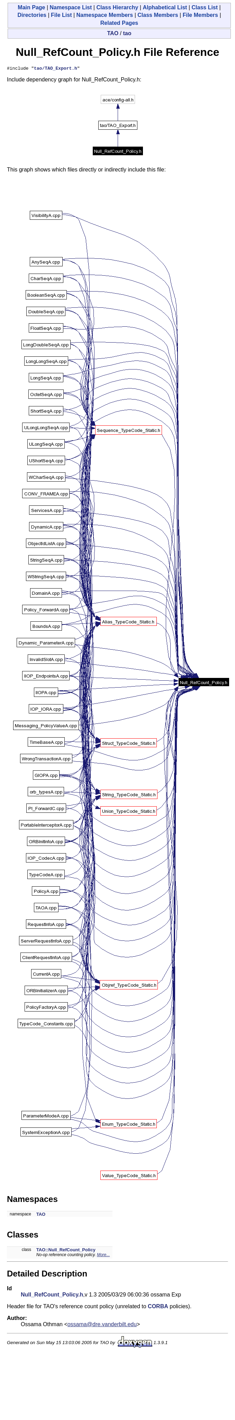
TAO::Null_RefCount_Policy (66, 1250)
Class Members (157, 15)
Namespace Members (104, 15)
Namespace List (71, 7)
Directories (31, 15)
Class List (204, 7)
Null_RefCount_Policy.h (52, 1296)
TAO (113, 33)
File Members (200, 15)
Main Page (31, 7)
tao (127, 33)
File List (61, 15)
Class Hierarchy (117, 7)
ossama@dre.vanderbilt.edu (102, 1325)
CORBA (158, 1307)
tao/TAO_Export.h (55, 69)
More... (103, 1255)
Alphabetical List (165, 7)
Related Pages (119, 23)
